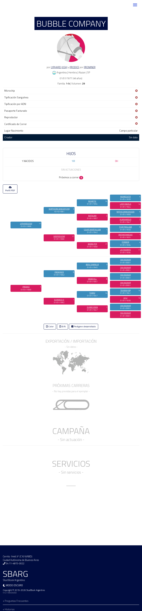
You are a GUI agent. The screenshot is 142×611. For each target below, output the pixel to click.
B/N (62, 326)
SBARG (14, 5)
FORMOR (125, 242)
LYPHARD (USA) (59, 67)
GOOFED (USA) (59, 236)
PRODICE (74, 67)
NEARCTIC (92, 201)
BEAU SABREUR (92, 264)
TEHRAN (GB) (125, 290)
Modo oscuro (14, 585)
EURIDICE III (59, 299)
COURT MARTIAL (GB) (92, 229)
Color (50, 326)
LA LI (125, 297)
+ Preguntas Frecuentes (15, 601)
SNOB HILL (92, 279)
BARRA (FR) (92, 244)
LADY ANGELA (125, 204)
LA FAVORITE (125, 249)
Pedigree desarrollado (83, 326)
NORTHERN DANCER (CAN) (59, 209)
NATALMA (92, 215)
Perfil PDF (10, 189)
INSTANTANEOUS (125, 234)
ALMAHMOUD (125, 219)
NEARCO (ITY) (125, 196)
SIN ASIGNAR (125, 259)
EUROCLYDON (92, 307)
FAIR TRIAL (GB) (125, 227)
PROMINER (90, 67)
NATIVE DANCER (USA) (125, 211)
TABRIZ (92, 293)
